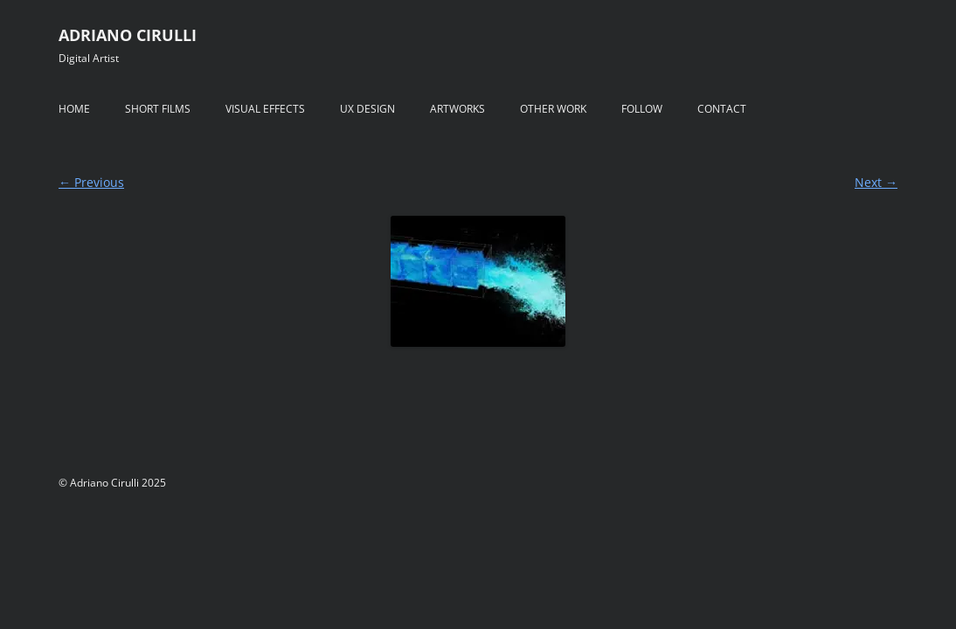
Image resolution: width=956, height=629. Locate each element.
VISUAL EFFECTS (265, 108)
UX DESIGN (367, 108)
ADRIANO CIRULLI (128, 34)
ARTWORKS (457, 108)
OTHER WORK (553, 108)
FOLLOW (641, 108)
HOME (74, 108)
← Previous (91, 182)
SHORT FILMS (158, 108)
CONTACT (721, 108)
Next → (876, 182)
